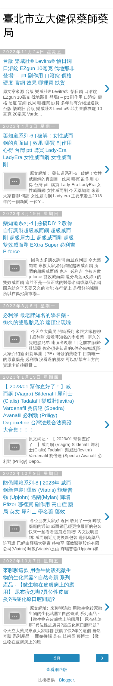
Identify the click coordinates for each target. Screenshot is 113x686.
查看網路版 (56, 669)
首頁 (56, 658)
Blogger (66, 680)
